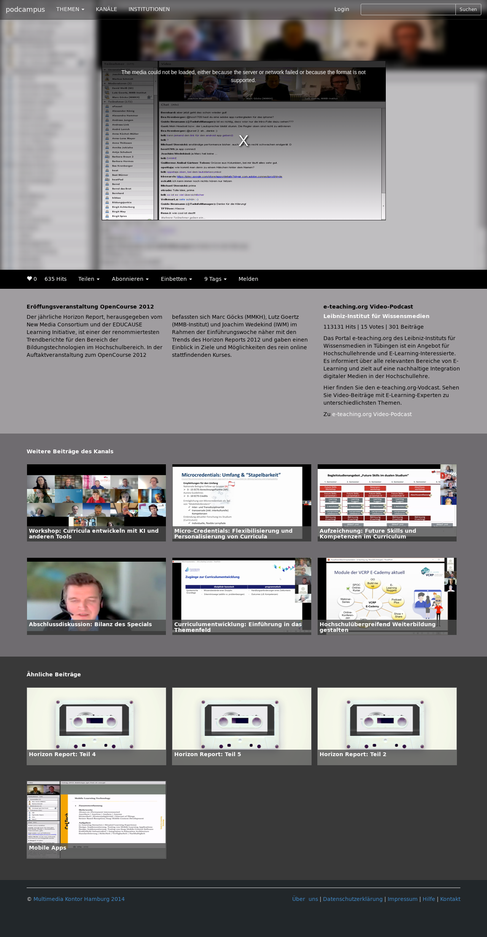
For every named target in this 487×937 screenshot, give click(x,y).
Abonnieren (130, 279)
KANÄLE (106, 9)
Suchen (468, 9)
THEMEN (70, 9)
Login (341, 9)
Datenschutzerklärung (353, 899)
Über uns (305, 899)
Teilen (89, 279)
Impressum (403, 899)
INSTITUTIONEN (149, 9)
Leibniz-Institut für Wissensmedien (376, 316)
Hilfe (429, 899)
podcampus (25, 9)
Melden (248, 279)
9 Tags (215, 279)
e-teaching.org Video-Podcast (372, 414)
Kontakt (450, 899)
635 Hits (56, 279)
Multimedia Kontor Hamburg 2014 (79, 899)
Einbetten (176, 279)
